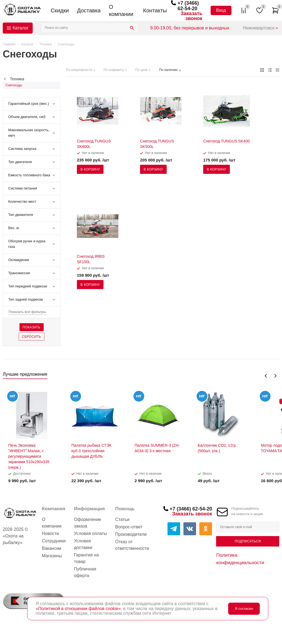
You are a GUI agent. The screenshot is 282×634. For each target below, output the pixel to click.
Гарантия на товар (86, 558)
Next (275, 376)
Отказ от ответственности (132, 545)
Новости (50, 533)
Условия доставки (83, 544)
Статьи (122, 519)
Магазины (52, 555)
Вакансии (52, 548)
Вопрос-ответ (129, 527)
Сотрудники (54, 541)
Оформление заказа (87, 522)
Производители (131, 534)
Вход (221, 10)
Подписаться (248, 541)
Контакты (155, 10)
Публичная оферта (85, 572)
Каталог (21, 28)
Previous (266, 376)
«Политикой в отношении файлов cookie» (78, 608)
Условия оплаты (90, 533)
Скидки (60, 10)
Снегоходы (13, 85)
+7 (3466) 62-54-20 (188, 5)
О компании (121, 10)
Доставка (89, 10)
